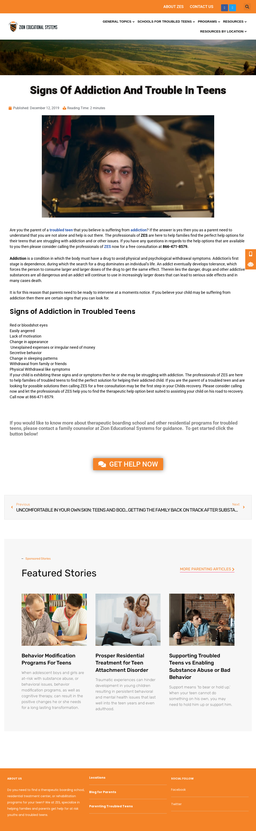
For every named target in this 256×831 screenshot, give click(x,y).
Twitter (176, 804)
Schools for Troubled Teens (164, 21)
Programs (207, 21)
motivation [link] (32, 336)
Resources (233, 21)
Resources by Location (222, 31)
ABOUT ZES (173, 6)
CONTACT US (201, 6)
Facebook (178, 789)
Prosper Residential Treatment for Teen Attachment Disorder (121, 663)
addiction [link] (77, 241)
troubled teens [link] (53, 380)
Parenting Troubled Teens (111, 806)
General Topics (117, 21)
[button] (247, 6)
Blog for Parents (102, 792)
